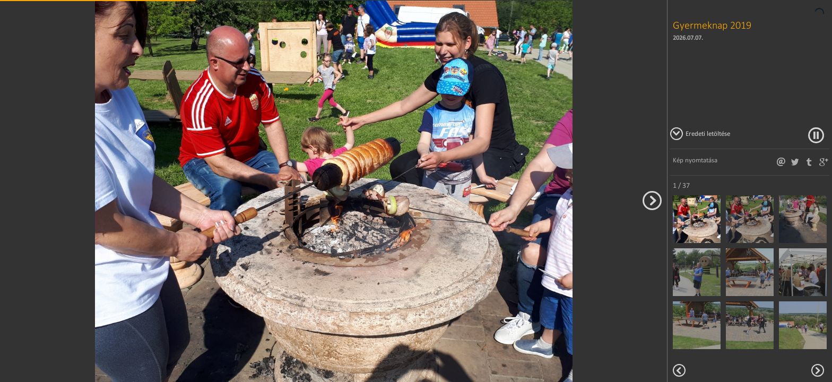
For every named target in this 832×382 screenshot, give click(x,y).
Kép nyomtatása (695, 160)
